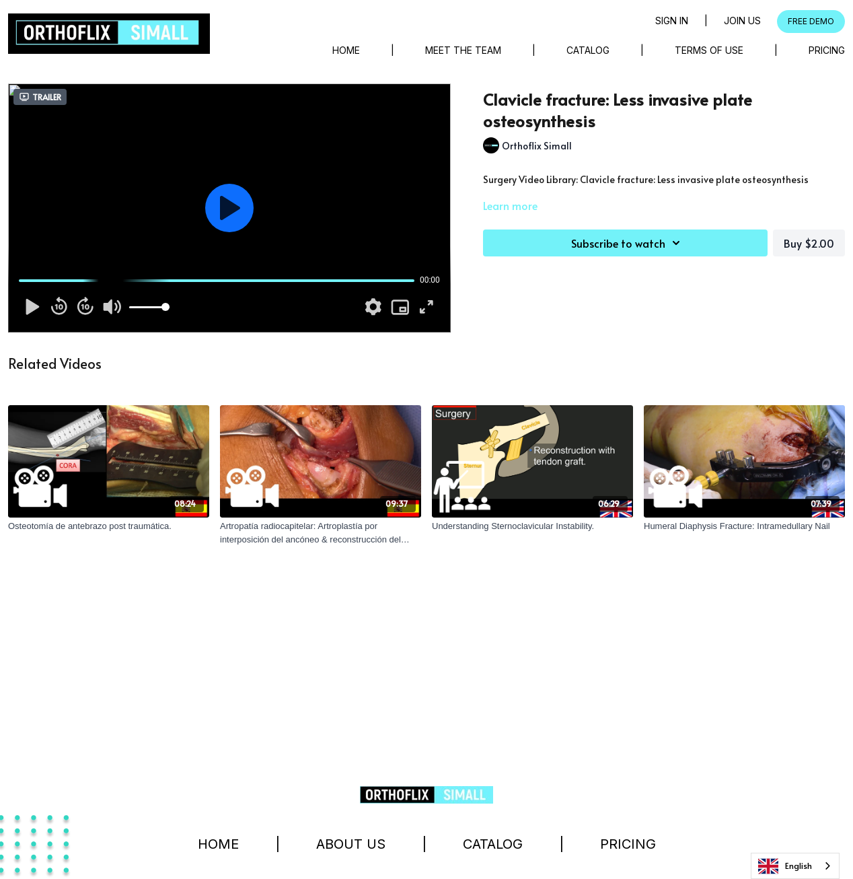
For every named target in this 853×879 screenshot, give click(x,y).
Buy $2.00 (809, 243)
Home (346, 50)
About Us (350, 844)
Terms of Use (709, 50)
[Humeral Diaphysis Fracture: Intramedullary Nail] (744, 526)
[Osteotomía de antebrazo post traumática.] (108, 526)
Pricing (827, 50)
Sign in (671, 20)
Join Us (742, 20)
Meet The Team (463, 50)
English (785, 866)
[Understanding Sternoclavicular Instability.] (532, 526)
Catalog (587, 50)
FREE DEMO (811, 21)
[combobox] (795, 866)
